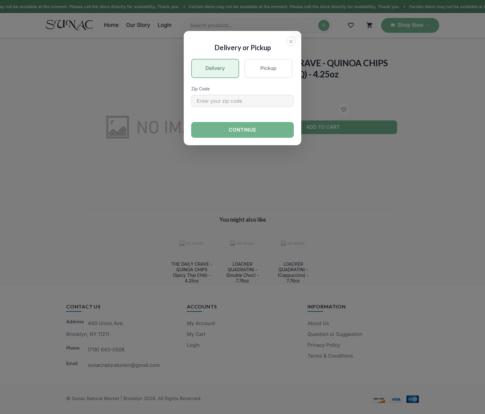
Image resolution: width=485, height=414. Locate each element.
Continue (242, 130)
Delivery (215, 68)
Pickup (268, 68)
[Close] (291, 41)
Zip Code (200, 88)
